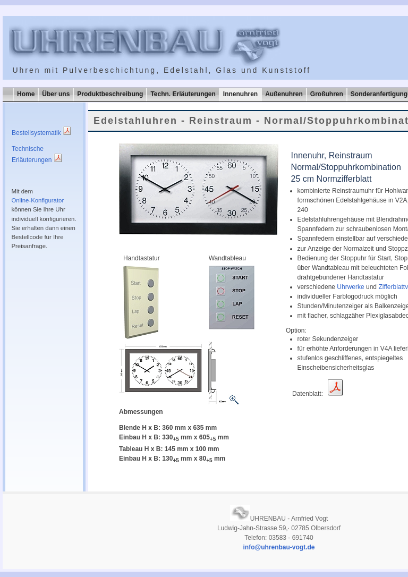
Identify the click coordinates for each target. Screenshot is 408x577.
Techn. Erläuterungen (182, 94)
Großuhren (326, 94)
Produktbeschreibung (110, 94)
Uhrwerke (350, 287)
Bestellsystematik (41, 133)
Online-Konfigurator (37, 200)
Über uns (56, 94)
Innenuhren (240, 94)
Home (26, 94)
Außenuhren (284, 94)
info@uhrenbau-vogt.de (278, 547)
